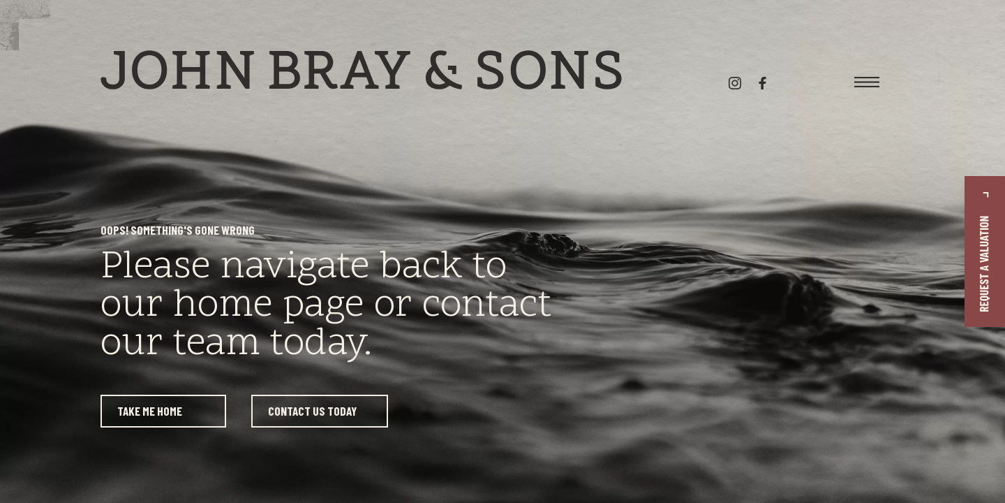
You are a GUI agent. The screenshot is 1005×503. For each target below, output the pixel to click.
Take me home (149, 411)
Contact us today (312, 411)
